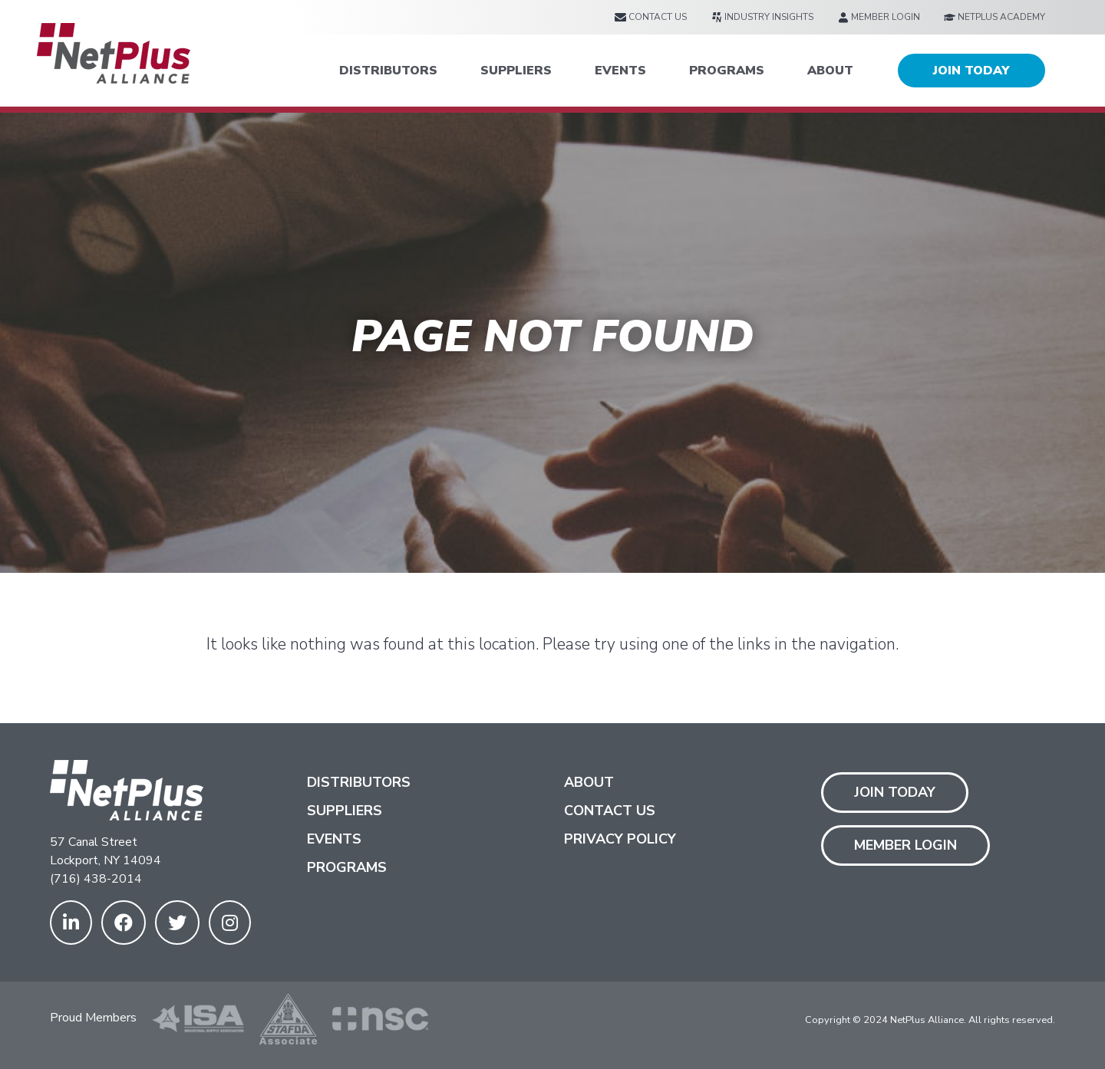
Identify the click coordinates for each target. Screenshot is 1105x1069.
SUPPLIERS (516, 70)
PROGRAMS (726, 70)
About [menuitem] (589, 782)
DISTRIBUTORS (388, 70)
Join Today (894, 792)
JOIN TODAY (971, 70)
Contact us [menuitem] (609, 810)
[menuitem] (650, 17)
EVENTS (620, 70)
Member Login (905, 845)
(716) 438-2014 (96, 878)
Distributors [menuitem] (359, 782)
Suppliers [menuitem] (344, 810)
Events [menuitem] (334, 839)
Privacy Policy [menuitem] (620, 839)
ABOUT (830, 70)
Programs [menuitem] (347, 867)
